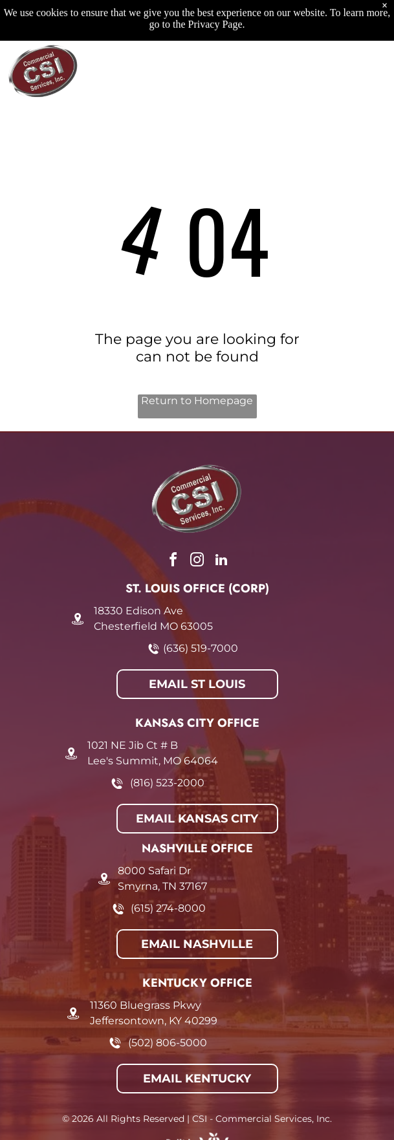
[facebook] (173, 562)
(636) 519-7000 (200, 648)
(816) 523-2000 (167, 783)
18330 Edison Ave (138, 611)
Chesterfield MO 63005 (153, 626)
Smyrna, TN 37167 (162, 886)
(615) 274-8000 (168, 908)
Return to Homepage (197, 400)
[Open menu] (366, 27)
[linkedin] (221, 562)
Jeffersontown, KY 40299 (153, 1021)
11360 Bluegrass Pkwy (145, 1005)
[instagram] (197, 562)
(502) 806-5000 (167, 1043)
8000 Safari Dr (154, 871)
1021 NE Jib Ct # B (132, 745)
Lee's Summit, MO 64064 (152, 761)
